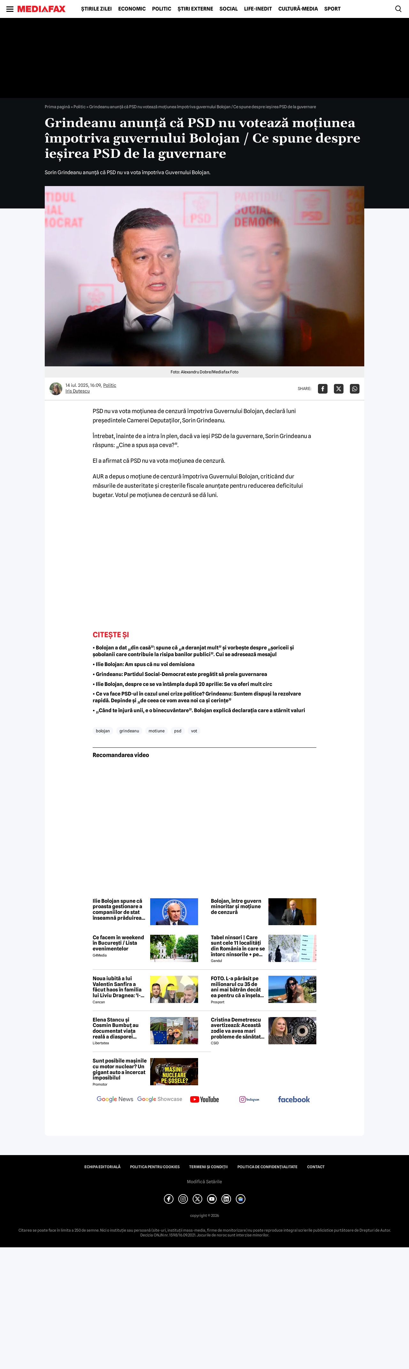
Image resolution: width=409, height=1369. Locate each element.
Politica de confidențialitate (267, 1167)
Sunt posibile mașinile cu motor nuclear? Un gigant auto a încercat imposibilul (120, 1069)
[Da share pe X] (338, 389)
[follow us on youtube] (204, 1100)
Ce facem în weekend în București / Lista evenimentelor (118, 943)
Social (229, 9)
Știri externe (195, 9)
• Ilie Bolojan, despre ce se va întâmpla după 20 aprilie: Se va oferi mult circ (182, 684)
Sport (332, 9)
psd (177, 730)
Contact (316, 1167)
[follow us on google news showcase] (159, 1100)
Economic (132, 9)
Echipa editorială (102, 1167)
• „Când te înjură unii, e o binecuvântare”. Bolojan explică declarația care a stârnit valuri (199, 710)
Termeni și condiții (208, 1167)
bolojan (103, 730)
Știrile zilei (96, 9)
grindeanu (129, 730)
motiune (157, 730)
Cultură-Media (298, 9)
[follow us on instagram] (249, 1100)
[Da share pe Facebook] (323, 389)
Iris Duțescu (78, 391)
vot (194, 730)
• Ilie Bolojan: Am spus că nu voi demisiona (144, 664)
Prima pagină (57, 106)
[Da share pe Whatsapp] (354, 389)
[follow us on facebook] (294, 1100)
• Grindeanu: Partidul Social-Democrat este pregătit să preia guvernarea (180, 674)
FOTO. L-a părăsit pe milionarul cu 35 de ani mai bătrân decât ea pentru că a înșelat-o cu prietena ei (237, 987)
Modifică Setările (204, 1181)
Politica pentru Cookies (155, 1167)
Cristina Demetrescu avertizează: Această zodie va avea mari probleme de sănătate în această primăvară (237, 1028)
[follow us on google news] (115, 1100)
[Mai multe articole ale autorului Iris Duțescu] (56, 388)
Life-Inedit (258, 9)
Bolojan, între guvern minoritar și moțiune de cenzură (236, 906)
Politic (161, 9)
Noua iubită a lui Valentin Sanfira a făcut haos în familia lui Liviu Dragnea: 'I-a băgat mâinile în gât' (118, 987)
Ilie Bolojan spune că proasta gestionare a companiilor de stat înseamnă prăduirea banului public (117, 909)
